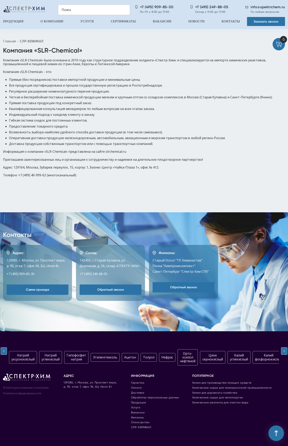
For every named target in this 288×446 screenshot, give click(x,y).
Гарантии (137, 382)
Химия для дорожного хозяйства (214, 392)
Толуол (148, 357)
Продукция (13, 21)
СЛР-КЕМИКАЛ (141, 427)
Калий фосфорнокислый (268, 357)
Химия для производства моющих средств (221, 382)
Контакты (231, 21)
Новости (196, 21)
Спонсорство (140, 422)
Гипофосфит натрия (76, 357)
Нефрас (167, 357)
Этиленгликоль (105, 357)
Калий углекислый (239, 357)
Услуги (87, 21)
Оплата (136, 387)
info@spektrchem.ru (268, 7)
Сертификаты (123, 21)
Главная (9, 41)
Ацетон (130, 357)
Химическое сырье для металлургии (217, 397)
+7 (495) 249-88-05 (211, 7)
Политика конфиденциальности (22, 393)
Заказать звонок (266, 21)
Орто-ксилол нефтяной (187, 357)
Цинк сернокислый (212, 357)
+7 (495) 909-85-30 (156, 7)
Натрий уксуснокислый (23, 357)
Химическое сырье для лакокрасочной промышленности (232, 387)
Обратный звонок (110, 289)
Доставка (137, 392)
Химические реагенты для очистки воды (220, 402)
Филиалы (137, 417)
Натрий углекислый (51, 357)
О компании (52, 21)
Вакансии (162, 21)
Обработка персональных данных (155, 397)
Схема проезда (37, 289)
